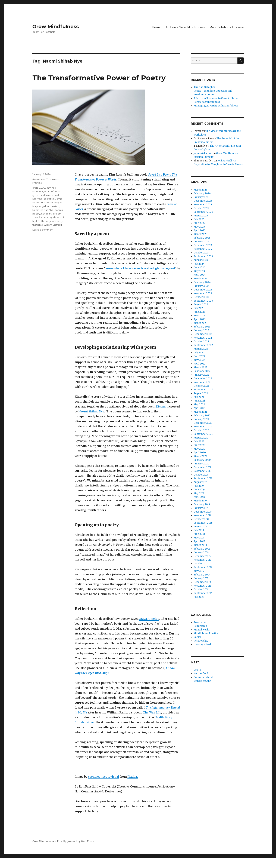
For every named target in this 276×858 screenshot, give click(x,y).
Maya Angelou (149, 618)
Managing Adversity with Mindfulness (216, 105)
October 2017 (201, 563)
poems (59, 210)
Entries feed (201, 673)
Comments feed (203, 677)
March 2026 (200, 189)
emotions (37, 191)
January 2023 (201, 330)
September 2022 (203, 345)
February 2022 (202, 371)
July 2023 (199, 308)
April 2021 (199, 408)
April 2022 (200, 363)
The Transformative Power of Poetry (99, 77)
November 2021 (203, 382)
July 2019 (199, 485)
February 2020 (202, 459)
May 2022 (199, 359)
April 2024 (200, 274)
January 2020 (201, 463)
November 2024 (203, 248)
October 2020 (201, 430)
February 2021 (202, 415)
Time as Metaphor (204, 87)
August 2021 (201, 393)
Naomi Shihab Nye (91, 411)
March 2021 (200, 411)
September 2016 (203, 593)
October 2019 (201, 474)
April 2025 (199, 230)
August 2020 (201, 437)
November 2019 (202, 471)
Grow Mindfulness (55, 26)
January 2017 (201, 578)
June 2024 (199, 267)
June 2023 (199, 311)
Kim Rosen (47, 202)
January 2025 (201, 241)
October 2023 (201, 297)
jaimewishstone (203, 153)
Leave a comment (42, 229)
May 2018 (199, 537)
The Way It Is (152, 712)
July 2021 (199, 397)
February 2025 (202, 237)
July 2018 (199, 530)
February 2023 (202, 326)
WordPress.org (202, 680)
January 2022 (201, 374)
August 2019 (200, 482)
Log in (197, 669)
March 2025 (200, 234)
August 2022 (201, 348)
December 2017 (202, 556)
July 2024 (199, 263)
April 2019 (199, 496)
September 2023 (203, 300)
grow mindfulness (42, 195)
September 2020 (203, 434)
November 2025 (203, 204)
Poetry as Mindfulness (207, 101)
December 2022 (203, 334)
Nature (197, 637)
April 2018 (199, 541)
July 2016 (199, 596)
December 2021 (203, 378)
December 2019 (202, 467)
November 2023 (203, 293)
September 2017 (203, 567)
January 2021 (201, 419)
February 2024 (202, 282)
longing (58, 202)
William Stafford (53, 224)
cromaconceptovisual (103, 776)
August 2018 (201, 526)
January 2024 (201, 285)
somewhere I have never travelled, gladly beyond (140, 268)
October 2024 (201, 252)
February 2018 (202, 548)
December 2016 (202, 582)
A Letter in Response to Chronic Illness (216, 98)
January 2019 (201, 508)
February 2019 (202, 504)
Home (156, 27)
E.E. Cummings (47, 187)
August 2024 (201, 260)
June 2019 (199, 489)
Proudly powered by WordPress (75, 841)
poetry (36, 213)
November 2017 (202, 559)
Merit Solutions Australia (226, 27)
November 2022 (203, 337)
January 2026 (201, 197)
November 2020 (203, 426)
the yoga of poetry (52, 221)
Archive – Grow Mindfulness (185, 27)
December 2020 (203, 422)
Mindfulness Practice (206, 633)
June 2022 (199, 356)
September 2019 (203, 478)
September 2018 (203, 522)
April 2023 (200, 319)
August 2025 (201, 215)
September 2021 (203, 389)
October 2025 (201, 208)
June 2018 (199, 533)
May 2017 (199, 570)
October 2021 (201, 385)
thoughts (37, 224)
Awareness (38, 179)
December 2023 (203, 289)
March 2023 (200, 322)
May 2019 (199, 493)
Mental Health (202, 629)
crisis (35, 187)
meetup (54, 206)
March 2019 (200, 500)
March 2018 (200, 545)
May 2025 (199, 226)
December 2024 (203, 245)
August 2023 (201, 304)
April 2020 (200, 452)
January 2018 (201, 552)
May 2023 (199, 315)
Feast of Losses (53, 191)
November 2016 (202, 585)
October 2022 (201, 341)
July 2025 (199, 219)
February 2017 (202, 574)
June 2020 (199, 445)
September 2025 (203, 211)
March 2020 (201, 456)
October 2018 (201, 519)
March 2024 (201, 278)
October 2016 (201, 589)
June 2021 (199, 400)
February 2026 (202, 193)
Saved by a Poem (51, 213)
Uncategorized (202, 644)
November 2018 (202, 515)
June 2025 (199, 223)
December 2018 (203, 511)
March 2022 (200, 367)
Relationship (201, 640)
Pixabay (132, 776)
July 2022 (199, 352)
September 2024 (203, 256)
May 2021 (199, 404)
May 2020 (199, 448)
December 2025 (203, 200)
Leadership (200, 625)
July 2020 (199, 441)
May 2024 (199, 271)
